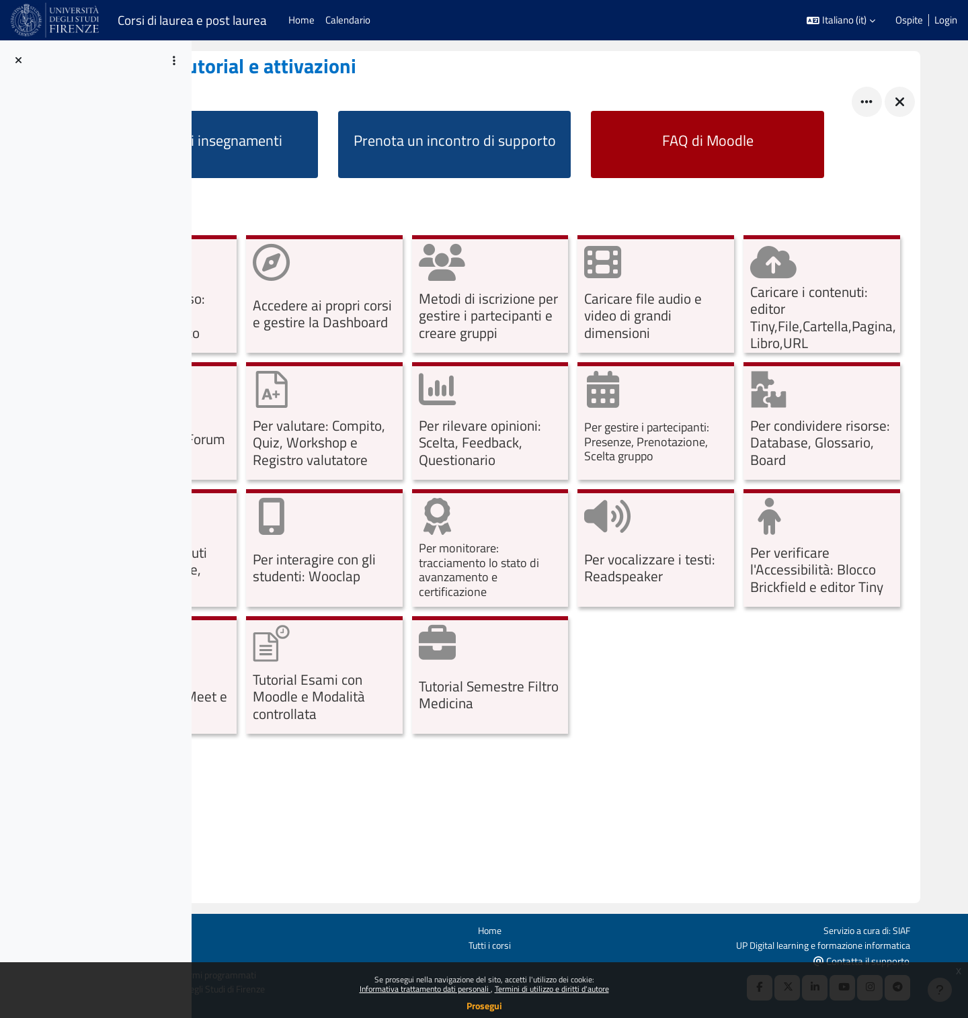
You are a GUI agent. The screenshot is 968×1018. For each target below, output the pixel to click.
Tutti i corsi (569, 943)
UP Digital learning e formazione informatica (864, 943)
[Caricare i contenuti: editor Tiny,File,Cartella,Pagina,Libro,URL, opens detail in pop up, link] (306, 423)
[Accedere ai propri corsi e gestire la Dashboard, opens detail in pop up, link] (481, 296)
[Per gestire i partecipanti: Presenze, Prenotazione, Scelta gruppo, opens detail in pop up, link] (306, 550)
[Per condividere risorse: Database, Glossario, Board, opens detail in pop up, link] (481, 550)
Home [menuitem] (301, 20)
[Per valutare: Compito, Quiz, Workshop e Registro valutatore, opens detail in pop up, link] (657, 423)
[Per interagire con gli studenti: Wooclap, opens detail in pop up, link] (833, 550)
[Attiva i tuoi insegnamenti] (324, 144)
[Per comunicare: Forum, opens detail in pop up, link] (481, 423)
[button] (841, 20)
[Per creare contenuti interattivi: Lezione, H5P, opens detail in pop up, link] (657, 550)
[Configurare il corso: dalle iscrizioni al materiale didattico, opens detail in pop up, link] (306, 296)
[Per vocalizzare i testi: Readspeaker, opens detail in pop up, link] (481, 677)
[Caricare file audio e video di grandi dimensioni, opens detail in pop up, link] (833, 296)
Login (945, 20)
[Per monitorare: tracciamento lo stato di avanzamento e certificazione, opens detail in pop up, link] (306, 677)
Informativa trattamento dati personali (425, 988)
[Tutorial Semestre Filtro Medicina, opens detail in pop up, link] (481, 804)
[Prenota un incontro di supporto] (538, 144)
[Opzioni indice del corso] (174, 60)
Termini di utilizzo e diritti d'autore (552, 988)
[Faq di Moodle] (753, 144)
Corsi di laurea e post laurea (192, 20)
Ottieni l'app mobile (220, 959)
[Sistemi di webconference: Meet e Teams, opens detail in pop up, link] (833, 677)
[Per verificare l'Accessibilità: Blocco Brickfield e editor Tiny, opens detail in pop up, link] (657, 677)
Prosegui (484, 1006)
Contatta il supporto (909, 960)
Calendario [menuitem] (347, 20)
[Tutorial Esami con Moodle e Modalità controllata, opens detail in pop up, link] (306, 804)
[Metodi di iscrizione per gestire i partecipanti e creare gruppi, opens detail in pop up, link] (657, 296)
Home (569, 929)
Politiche (198, 943)
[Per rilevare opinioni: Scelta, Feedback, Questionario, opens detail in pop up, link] (833, 423)
